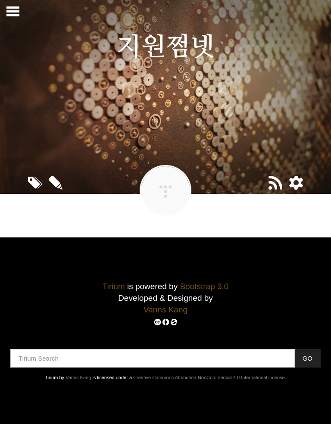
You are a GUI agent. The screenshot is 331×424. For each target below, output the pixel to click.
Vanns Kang (165, 309)
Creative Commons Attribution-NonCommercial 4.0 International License (209, 377)
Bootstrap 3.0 (204, 286)
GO (307, 358)
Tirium (114, 286)
